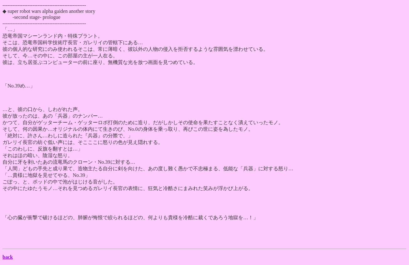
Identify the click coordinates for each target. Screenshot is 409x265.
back (8, 257)
